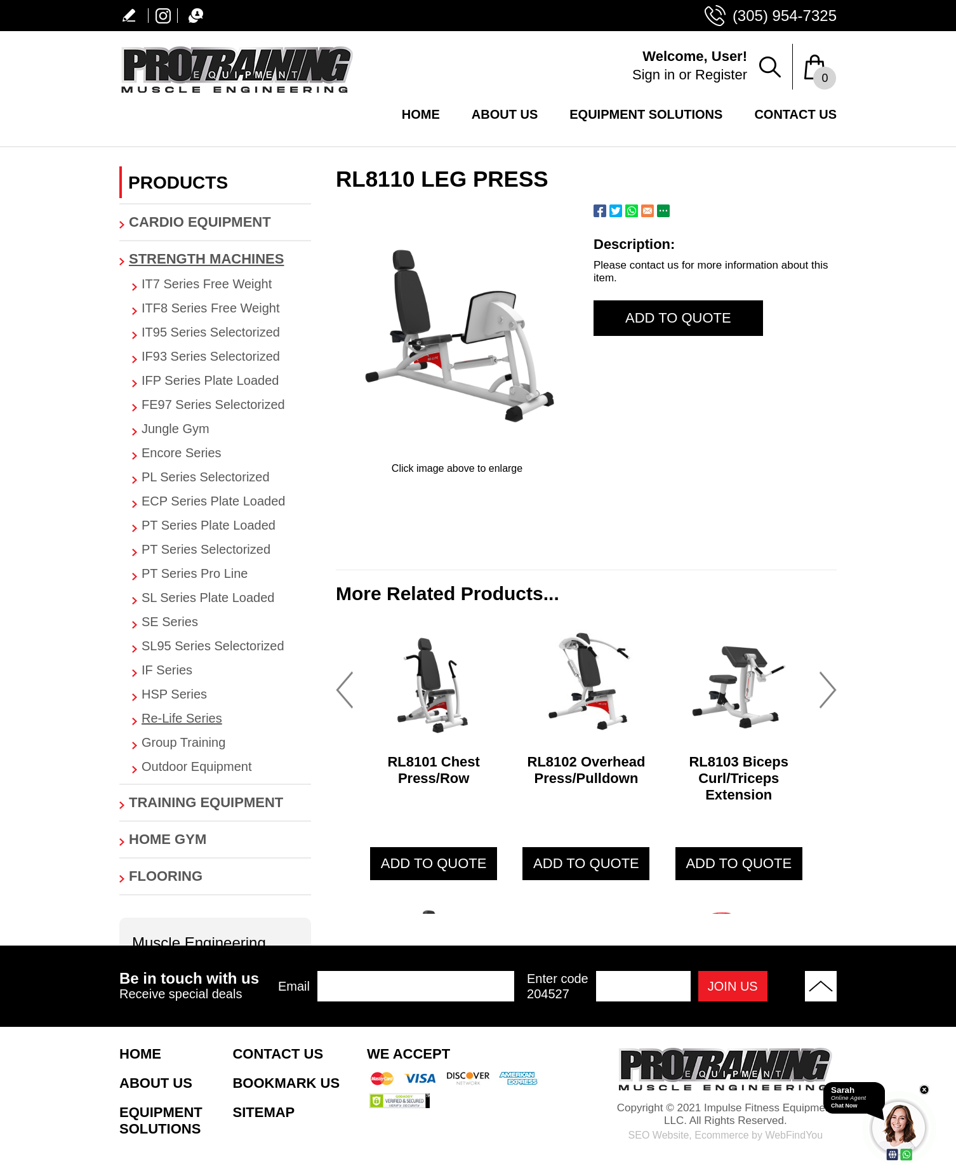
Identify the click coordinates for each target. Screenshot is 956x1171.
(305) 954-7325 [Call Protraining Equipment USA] (785, 15)
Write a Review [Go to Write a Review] (133, 15)
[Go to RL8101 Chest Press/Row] (433, 680)
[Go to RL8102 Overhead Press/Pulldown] (585, 680)
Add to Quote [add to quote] (678, 318)
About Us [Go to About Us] (505, 114)
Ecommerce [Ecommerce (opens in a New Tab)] (721, 1135)
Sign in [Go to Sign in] (653, 75)
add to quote (434, 863)
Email (294, 986)
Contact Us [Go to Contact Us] (795, 114)
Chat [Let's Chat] (192, 15)
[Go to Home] (236, 92)
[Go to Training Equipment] (215, 802)
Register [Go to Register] (721, 75)
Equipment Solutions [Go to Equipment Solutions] (645, 114)
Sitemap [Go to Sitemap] (263, 1112)
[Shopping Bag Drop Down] (820, 67)
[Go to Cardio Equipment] (215, 222)
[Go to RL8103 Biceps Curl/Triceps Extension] (738, 680)
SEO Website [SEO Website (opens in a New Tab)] (658, 1135)
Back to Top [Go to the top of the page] (821, 986)
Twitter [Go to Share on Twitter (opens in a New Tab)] (615, 210)
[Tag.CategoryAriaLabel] (221, 284)
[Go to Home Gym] (215, 839)
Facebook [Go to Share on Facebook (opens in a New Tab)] (600, 210)
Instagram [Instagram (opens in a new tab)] (163, 15)
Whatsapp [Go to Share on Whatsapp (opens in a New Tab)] (631, 210)
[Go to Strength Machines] (215, 259)
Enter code (557, 986)
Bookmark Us (286, 1083)
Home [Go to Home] (421, 114)
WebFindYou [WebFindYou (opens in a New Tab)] (794, 1135)
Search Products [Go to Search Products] (770, 67)
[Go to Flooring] (215, 876)
